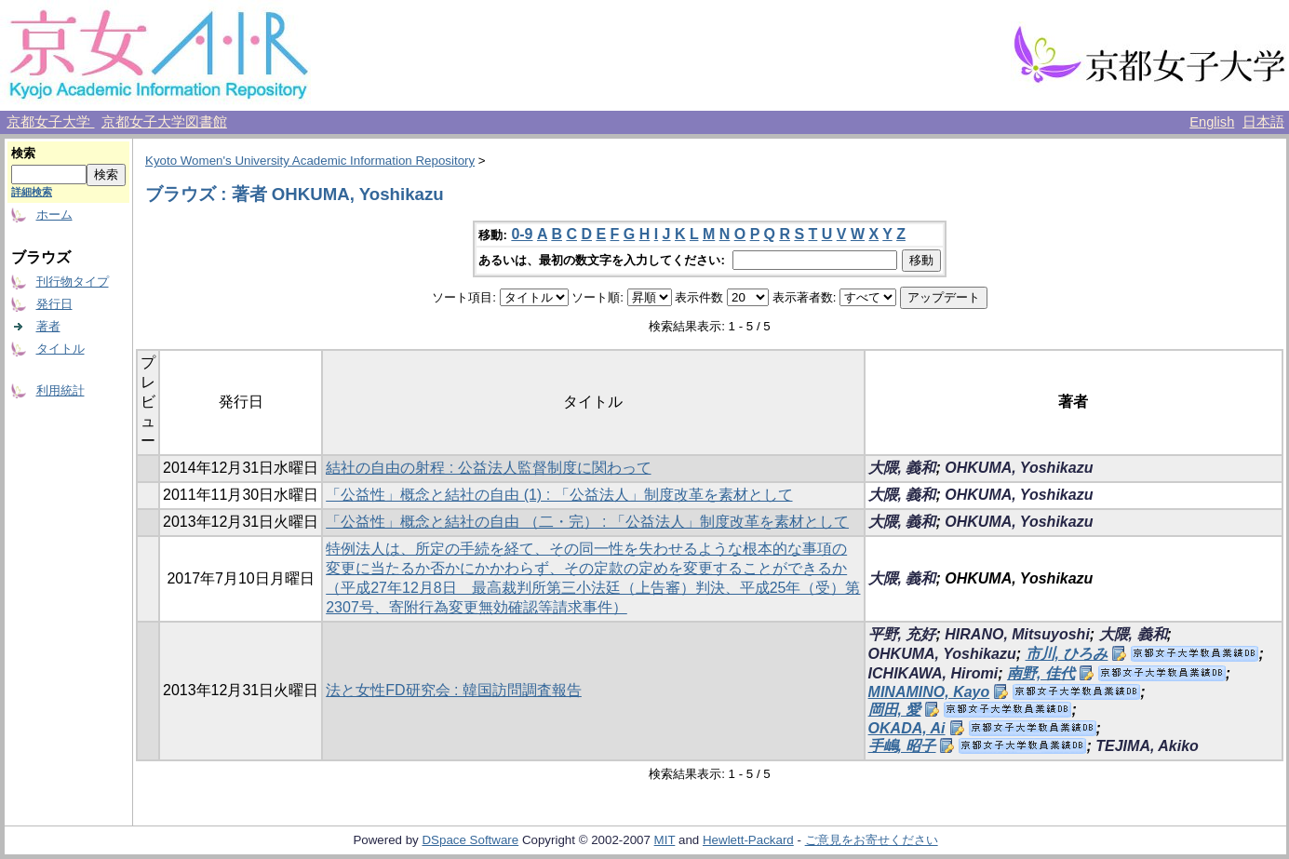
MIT (665, 840)
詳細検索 (31, 191)
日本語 (1263, 121)
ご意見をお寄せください (871, 840)
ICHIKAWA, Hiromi (933, 673)
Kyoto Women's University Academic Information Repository (310, 161)
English (1211, 121)
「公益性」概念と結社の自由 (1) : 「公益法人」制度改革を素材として (559, 495)
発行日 (54, 304)
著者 (48, 326)
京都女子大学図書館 (164, 121)
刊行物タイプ (72, 282)
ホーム (54, 214)
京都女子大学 (50, 121)
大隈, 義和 (902, 468)
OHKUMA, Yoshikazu (1019, 468)
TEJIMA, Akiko (1147, 746)
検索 (23, 153)
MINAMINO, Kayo (929, 692)
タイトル (60, 349)
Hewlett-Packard (748, 840)
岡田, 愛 (894, 710)
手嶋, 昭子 (902, 746)
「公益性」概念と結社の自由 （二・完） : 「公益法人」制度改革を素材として (587, 522)
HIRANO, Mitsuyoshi (1017, 634)
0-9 (521, 234)
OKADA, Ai (907, 728)
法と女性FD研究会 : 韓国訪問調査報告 (454, 690)
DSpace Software (470, 840)
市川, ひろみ (1067, 654)
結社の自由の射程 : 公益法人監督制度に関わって (488, 468)
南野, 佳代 (1041, 673)
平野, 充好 (902, 634)
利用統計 (60, 390)
